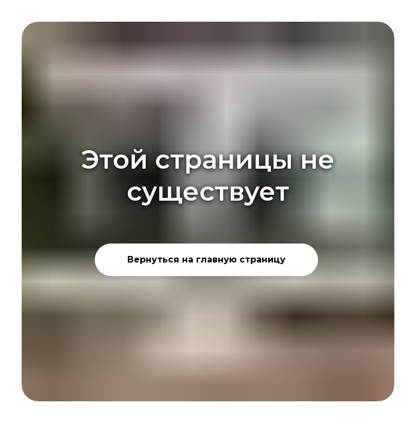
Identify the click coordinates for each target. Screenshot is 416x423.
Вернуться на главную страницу (206, 259)
